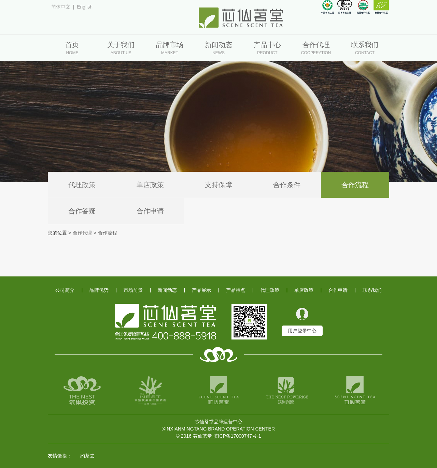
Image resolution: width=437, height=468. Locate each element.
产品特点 (235, 290)
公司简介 (64, 290)
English (85, 7)
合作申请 (150, 211)
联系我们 (372, 290)
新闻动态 (167, 290)
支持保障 (218, 184)
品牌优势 (99, 290)
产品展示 (201, 290)
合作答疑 (82, 211)
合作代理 (82, 233)
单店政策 (150, 184)
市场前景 (133, 290)
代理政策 (82, 184)
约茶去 (87, 455)
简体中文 (60, 7)
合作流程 (355, 184)
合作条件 (286, 184)
